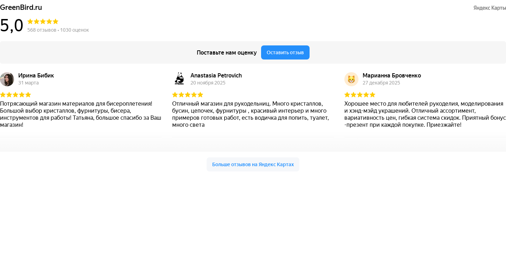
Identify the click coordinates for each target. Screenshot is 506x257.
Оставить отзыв (285, 52)
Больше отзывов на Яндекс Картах (253, 164)
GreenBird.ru (21, 8)
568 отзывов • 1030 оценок (58, 30)
